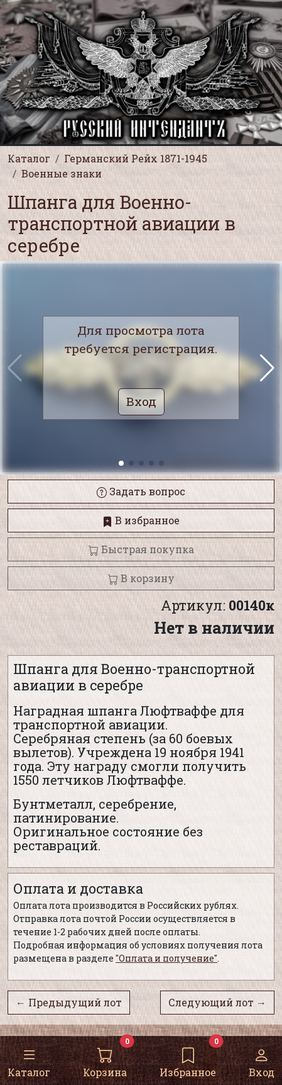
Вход (261, 1060)
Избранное (188, 1060)
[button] (267, 368)
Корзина (105, 1060)
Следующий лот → (217, 1002)
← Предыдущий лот (69, 1002)
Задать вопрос (141, 491)
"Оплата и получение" (166, 958)
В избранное (141, 520)
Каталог (29, 1060)
